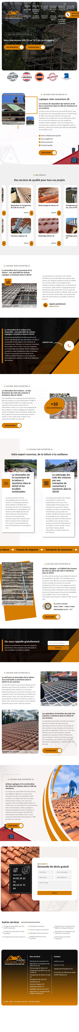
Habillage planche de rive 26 (53, 17)
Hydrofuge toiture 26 (65, 236)
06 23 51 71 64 (19, 886)
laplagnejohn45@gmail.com (63, 969)
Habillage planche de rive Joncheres (37, 937)
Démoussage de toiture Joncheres (63, 938)
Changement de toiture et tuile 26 (62, 8)
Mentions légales (34, 1002)
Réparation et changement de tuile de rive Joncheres (65, 932)
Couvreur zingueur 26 (38, 236)
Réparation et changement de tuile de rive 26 (36, 9)
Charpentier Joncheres (36, 926)
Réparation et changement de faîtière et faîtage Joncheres (65, 927)
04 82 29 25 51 (19, 880)
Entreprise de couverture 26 (11, 206)
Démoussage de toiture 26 (44, 8)
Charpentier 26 (7, 236)
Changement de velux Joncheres (14, 937)
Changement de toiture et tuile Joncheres (14, 932)
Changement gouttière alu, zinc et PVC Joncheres (14, 927)
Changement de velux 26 (38, 979)
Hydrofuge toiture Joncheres (38, 933)
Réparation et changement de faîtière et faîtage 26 (62, 19)
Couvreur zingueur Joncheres (39, 930)
